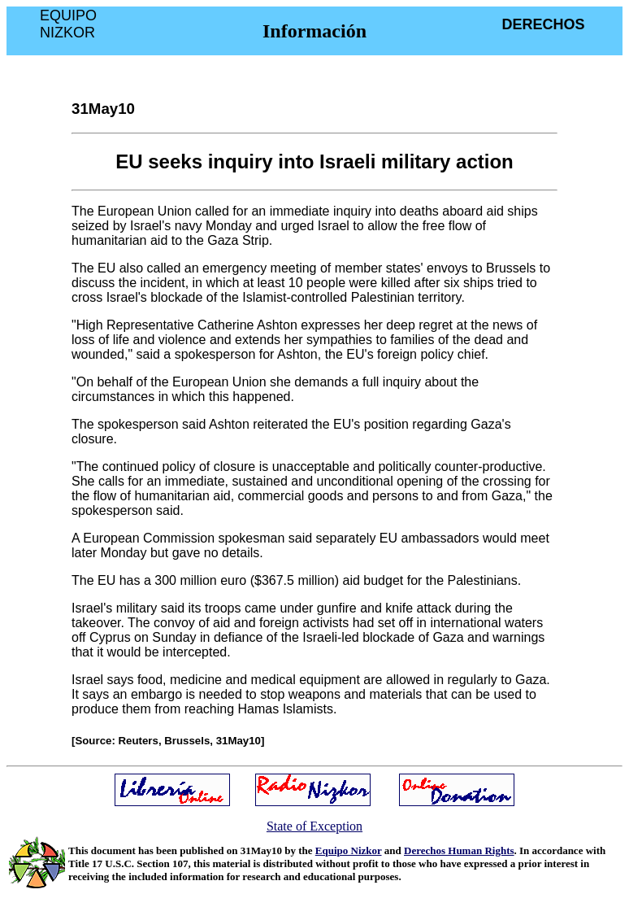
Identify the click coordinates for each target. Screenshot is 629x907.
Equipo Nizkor (348, 850)
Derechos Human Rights (459, 850)
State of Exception (314, 826)
